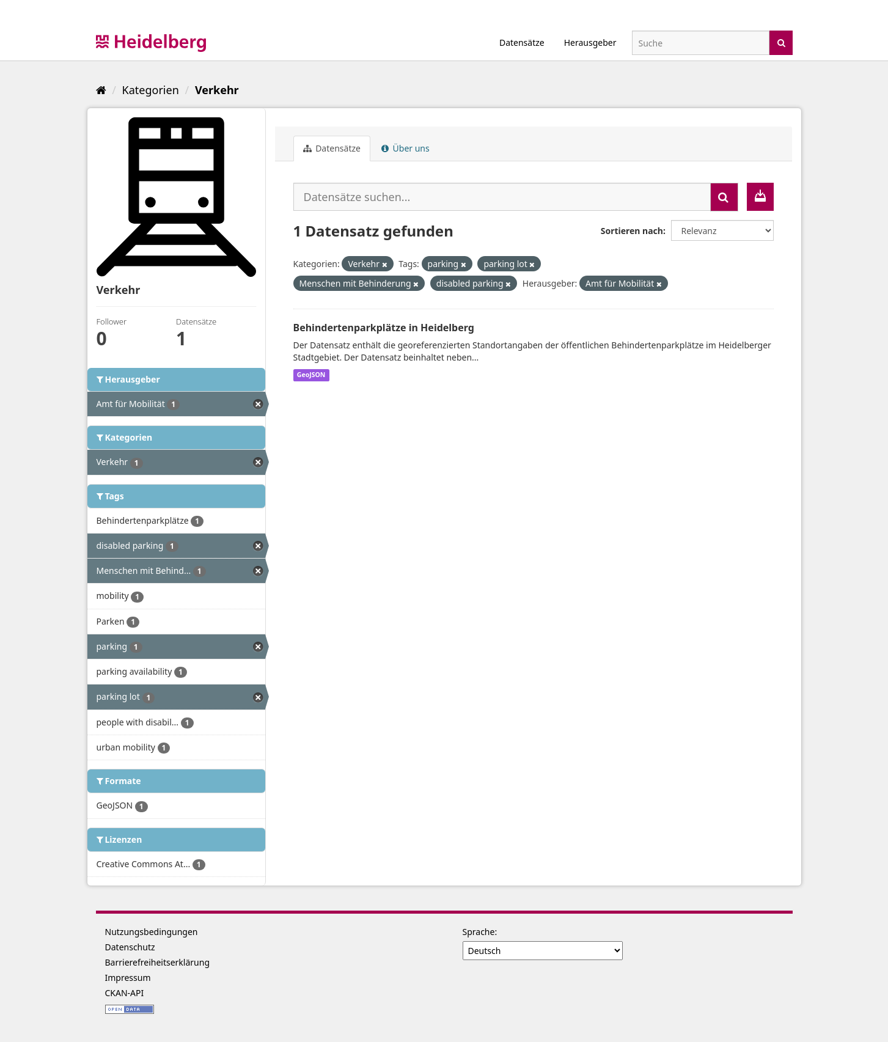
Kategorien (150, 90)
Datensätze (522, 42)
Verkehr (217, 90)
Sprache (479, 931)
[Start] (101, 90)
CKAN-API (124, 993)
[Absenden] (781, 42)
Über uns (405, 148)
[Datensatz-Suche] (700, 43)
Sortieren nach (632, 231)
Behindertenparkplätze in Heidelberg (383, 327)
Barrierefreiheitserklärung (157, 962)
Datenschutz (130, 947)
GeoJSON (311, 375)
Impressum (128, 977)
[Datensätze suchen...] (502, 197)
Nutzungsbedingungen (151, 931)
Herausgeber (590, 42)
